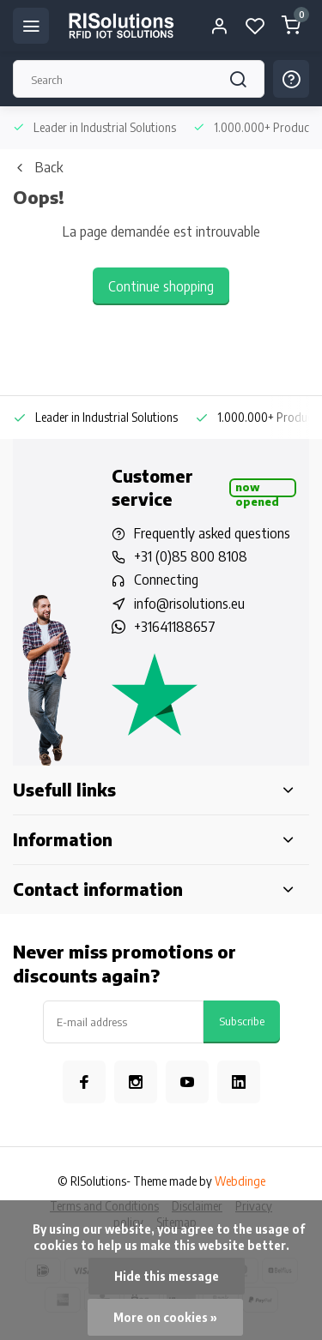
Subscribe (241, 1020)
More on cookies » (165, 1317)
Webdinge (240, 1181)
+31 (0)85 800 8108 (190, 556)
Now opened (257, 488)
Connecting (166, 579)
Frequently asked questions (212, 533)
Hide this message (166, 1276)
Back (38, 167)
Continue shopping (161, 286)
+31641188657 (175, 626)
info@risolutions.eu (189, 603)
